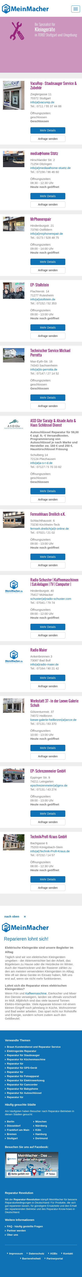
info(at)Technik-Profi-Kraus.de (50, 851)
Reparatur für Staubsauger (23, 1055)
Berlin (10, 1121)
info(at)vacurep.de (42, 102)
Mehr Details (48, 130)
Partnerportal (55, 1258)
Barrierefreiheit (31, 1258)
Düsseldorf (13, 1125)
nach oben (11, 916)
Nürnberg (41, 1125)
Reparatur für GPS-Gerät (22, 1067)
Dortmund (41, 1138)
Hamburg (41, 1134)
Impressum (16, 1253)
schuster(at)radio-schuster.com (50, 598)
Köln (38, 1129)
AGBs (53, 1253)
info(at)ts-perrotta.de (43, 369)
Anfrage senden (48, 138)
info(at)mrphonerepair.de (46, 233)
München (41, 1121)
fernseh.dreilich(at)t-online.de (49, 528)
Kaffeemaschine (35, 993)
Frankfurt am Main (18, 1129)
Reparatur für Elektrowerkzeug (25, 1080)
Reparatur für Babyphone (22, 1088)
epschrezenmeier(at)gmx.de (49, 785)
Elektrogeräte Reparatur (21, 1051)
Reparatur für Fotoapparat (23, 1076)
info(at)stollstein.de (42, 299)
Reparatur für (15, 1063)
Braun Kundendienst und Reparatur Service (34, 1046)
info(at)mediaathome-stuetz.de (50, 168)
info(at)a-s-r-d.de (41, 463)
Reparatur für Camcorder (22, 1084)
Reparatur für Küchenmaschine (26, 1059)
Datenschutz (36, 1253)
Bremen (11, 1134)
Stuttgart (12, 1138)
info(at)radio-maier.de (44, 664)
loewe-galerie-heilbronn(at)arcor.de (53, 719)
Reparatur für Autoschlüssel (24, 1092)
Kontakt (68, 1253)
